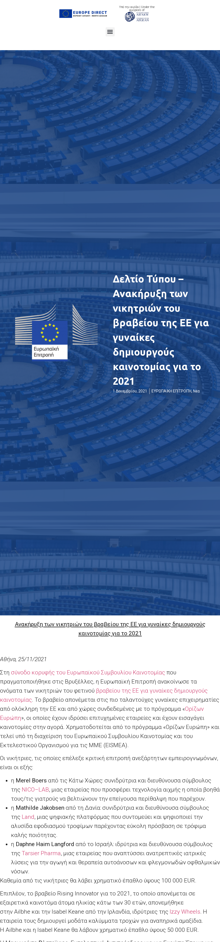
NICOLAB (35, 789)
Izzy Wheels (185, 911)
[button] (110, 31)
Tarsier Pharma (41, 853)
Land (28, 817)
